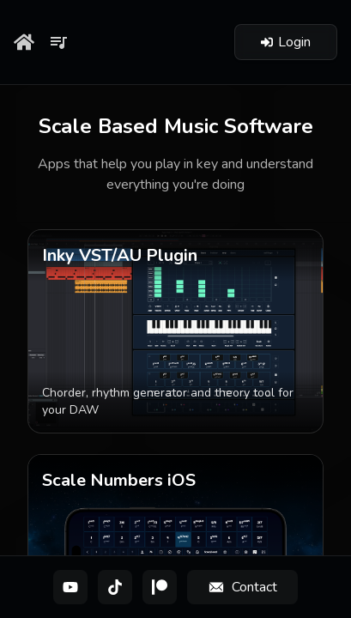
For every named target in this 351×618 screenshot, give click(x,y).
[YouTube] (70, 587)
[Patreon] (159, 587)
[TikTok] (115, 587)
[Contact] (242, 587)
